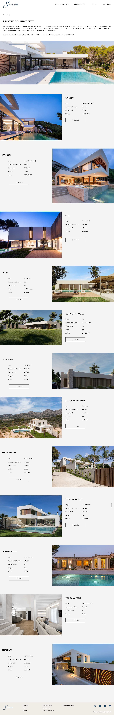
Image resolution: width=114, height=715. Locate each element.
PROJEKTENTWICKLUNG (61, 4)
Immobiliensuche (46, 708)
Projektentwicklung (47, 705)
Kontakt (25, 710)
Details (76, 120)
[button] (94, 4)
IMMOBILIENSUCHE (79, 4)
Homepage (25, 705)
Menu (109, 4)
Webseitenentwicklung (68, 705)
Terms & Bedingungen (48, 710)
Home (5, 14)
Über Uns (25, 708)
